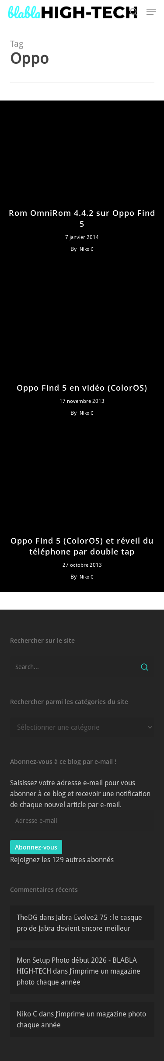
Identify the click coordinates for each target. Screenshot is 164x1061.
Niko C (87, 249)
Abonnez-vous (36, 847)
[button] (151, 11)
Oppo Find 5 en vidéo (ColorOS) (82, 387)
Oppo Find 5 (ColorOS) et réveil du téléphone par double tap (82, 546)
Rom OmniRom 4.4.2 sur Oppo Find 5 (82, 218)
